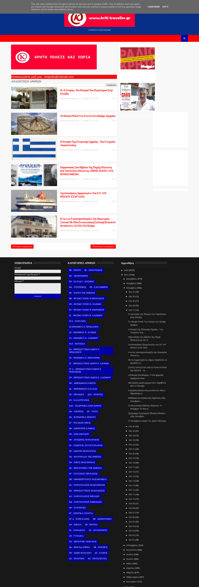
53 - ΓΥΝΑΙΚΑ (78, 516)
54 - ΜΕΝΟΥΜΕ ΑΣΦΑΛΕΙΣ (85, 522)
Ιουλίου (132, 535)
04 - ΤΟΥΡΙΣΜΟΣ (79, 267)
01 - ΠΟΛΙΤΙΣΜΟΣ (95, 250)
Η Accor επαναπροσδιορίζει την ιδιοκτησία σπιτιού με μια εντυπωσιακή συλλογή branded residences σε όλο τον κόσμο (69, 204)
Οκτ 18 (134, 443)
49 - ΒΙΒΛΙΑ (77, 505)
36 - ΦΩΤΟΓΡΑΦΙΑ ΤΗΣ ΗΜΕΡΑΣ (87, 448)
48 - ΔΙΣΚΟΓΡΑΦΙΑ (104, 499)
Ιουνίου (132, 539)
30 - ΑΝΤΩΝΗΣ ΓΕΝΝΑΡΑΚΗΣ (86, 420)
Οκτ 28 (134, 286)
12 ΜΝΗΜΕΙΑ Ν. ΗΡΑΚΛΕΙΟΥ (86, 307)
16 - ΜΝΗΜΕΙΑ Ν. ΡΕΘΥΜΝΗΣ (86, 338)
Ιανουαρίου (133, 562)
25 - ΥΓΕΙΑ (94, 392)
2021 (128, 255)
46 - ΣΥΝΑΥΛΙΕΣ (79, 488)
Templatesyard (45, 582)
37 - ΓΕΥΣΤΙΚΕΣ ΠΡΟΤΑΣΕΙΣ (85, 454)
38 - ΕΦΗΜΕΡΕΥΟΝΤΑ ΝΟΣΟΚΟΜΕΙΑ (90, 460)
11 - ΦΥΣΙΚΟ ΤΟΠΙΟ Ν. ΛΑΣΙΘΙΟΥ (88, 296)
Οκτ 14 (134, 461)
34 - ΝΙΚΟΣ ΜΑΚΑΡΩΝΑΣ (84, 443)
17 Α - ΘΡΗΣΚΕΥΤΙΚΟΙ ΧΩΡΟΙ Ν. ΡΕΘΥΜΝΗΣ (87, 351)
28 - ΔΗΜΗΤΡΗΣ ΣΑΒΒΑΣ (84, 409)
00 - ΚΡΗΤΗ (77, 250)
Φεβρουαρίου (134, 557)
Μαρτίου (132, 553)
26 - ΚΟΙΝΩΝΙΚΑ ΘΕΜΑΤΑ (84, 397)
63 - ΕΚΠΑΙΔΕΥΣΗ (99, 539)
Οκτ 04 (134, 506)
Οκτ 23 (134, 420)
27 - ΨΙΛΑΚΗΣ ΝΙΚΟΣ (82, 403)
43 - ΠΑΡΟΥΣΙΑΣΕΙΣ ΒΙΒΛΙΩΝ (86, 477)
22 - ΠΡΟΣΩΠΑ (78, 375)
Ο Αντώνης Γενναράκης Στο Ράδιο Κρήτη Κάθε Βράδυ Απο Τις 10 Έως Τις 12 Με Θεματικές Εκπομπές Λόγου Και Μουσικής (119, 75)
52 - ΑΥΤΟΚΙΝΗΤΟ (100, 510)
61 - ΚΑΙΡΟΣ (103, 533)
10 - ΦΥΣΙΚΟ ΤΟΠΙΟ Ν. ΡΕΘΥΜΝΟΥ (89, 290)
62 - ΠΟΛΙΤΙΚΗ (78, 539)
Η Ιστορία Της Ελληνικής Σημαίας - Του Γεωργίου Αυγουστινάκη (67, 136)
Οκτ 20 (134, 434)
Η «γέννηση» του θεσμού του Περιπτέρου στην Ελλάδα (68, 92)
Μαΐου (131, 544)
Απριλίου (132, 548)
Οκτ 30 (134, 277)
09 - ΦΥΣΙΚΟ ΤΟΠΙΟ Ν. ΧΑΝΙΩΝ (87, 284)
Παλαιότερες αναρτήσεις (85, 226)
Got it (165, 7)
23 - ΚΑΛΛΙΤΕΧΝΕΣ (81, 380)
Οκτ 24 (134, 416)
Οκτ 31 (134, 272)
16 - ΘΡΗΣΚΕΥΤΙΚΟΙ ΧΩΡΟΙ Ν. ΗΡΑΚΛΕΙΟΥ (86, 331)
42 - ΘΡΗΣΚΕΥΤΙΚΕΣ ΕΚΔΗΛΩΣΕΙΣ (89, 471)
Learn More (154, 7)
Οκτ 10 (134, 479)
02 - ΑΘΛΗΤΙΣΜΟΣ (80, 256)
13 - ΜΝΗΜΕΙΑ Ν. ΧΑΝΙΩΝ (84, 313)
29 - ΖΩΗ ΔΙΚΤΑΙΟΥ (81, 414)
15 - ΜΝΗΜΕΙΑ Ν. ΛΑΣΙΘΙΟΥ (85, 318)
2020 (128, 567)
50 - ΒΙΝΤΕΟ (93, 505)
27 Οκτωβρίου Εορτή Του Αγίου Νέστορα (149, 401)
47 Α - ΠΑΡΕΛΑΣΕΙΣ (81, 499)
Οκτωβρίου (133, 268)
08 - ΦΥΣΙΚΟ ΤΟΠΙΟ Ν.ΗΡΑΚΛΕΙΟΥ (88, 279)
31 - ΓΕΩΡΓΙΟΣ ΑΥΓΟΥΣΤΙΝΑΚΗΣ (88, 426)
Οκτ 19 (134, 438)
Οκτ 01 (134, 520)
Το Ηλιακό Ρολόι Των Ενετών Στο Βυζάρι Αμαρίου (67, 114)
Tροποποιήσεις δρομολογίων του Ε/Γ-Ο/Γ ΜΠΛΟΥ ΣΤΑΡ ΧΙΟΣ (68, 180)
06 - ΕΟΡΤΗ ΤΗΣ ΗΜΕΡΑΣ (84, 273)
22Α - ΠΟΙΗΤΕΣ (97, 375)
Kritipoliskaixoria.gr (79, 582)
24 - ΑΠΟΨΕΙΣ (78, 392)
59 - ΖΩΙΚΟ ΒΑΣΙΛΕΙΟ (82, 533)
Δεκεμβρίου (134, 259)
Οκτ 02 (134, 516)
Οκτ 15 (134, 457)
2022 (128, 250)
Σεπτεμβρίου (134, 526)
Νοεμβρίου (133, 264)
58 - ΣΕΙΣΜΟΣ (103, 527)
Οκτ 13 (134, 466)
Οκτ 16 (134, 452)
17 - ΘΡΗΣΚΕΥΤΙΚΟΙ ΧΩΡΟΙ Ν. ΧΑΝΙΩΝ (91, 344)
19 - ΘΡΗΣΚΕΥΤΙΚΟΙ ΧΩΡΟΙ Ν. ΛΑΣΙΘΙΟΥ (92, 358)
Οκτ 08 (134, 488)
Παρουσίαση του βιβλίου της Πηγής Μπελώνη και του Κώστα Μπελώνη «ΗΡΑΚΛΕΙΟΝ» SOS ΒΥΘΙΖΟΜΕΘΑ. (71, 160)
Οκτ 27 (134, 290)
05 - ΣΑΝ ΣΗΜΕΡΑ (101, 267)
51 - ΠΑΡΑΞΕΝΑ (79, 510)
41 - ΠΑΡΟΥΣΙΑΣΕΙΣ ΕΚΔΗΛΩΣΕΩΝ (89, 465)
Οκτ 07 (134, 493)
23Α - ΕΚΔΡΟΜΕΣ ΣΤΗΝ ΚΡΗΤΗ (87, 386)
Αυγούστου (133, 530)
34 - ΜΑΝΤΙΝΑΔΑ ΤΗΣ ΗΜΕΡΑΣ (87, 437)
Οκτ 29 (134, 281)
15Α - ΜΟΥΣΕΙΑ (79, 324)
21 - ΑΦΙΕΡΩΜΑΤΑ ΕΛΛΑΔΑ (85, 369)
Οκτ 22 (134, 425)
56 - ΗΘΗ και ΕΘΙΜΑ (81, 527)
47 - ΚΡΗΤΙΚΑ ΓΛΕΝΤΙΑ (83, 494)
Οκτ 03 (134, 511)
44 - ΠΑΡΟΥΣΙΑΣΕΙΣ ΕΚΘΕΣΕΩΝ (87, 482)
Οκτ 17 (134, 448)
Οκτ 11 (134, 475)
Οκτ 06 (134, 497)
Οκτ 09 (134, 484)
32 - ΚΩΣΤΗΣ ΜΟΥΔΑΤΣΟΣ (84, 431)
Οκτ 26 (134, 407)
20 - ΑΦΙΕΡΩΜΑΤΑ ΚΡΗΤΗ (84, 363)
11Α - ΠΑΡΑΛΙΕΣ (79, 301)
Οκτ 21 (134, 429)
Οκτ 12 (134, 470)
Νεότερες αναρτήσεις (24, 226)
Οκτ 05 (134, 502)
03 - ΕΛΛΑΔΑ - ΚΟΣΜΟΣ (83, 262)
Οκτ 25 (134, 411)
